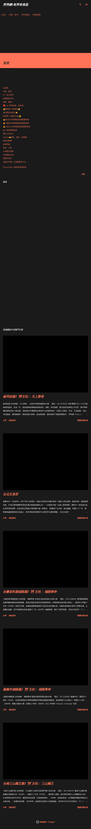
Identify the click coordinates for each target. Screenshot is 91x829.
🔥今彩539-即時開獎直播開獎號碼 (16, 126)
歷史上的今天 (8, 134)
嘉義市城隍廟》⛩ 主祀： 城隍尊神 (27, 689)
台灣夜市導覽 (8, 151)
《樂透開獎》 (36, 15)
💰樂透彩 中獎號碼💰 (11, 109)
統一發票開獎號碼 (10, 130)
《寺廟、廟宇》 (14, 15)
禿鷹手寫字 (7, 158)
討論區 (5, 88)
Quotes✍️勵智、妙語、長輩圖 (15, 137)
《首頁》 (3, 15)
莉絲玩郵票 (7, 141)
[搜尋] (80, 4)
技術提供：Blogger (45, 822)
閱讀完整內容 (82, 420)
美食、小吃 (7, 148)
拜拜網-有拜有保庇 (15, 4)
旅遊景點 (6, 144)
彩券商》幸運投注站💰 (12, 116)
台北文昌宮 (10, 494)
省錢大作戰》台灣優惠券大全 (14, 162)
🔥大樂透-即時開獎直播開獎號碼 (16, 123)
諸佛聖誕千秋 (8, 98)
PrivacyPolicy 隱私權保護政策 (14, 167)
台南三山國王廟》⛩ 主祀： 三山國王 (28, 783)
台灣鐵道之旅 (8, 155)
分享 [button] (83, 174)
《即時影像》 (25, 15)
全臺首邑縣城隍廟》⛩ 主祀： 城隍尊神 (30, 591)
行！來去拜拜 (8, 95)
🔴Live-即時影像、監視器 (13, 105)
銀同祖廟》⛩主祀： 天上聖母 (23, 396)
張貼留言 (12, 420)
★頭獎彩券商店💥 (10, 112)
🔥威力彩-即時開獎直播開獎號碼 (16, 119)
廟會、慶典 (7, 102)
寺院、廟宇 (7, 91)
